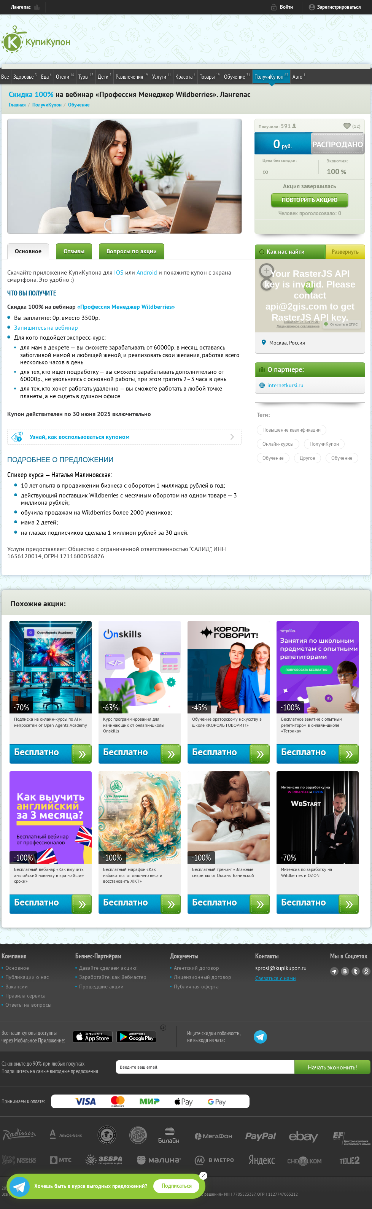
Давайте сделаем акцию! (108, 967)
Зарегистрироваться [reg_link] (339, 7)
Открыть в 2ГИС (344, 324)
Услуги (161, 76)
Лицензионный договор (202, 977)
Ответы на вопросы (28, 1004)
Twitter (355, 971)
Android (148, 272)
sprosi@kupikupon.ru (281, 968)
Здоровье (25, 76)
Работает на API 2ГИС (302, 322)
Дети (104, 76)
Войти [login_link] (286, 7)
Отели (65, 76)
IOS (119, 272)
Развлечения (132, 76)
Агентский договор (196, 967)
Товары (210, 76)
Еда (46, 76)
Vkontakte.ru (345, 971)
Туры (86, 76)
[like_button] (347, 126)
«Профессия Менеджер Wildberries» (126, 307)
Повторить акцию (309, 200)
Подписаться (177, 1185)
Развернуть (345, 251)
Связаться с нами (275, 978)
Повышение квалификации (291, 430)
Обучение (237, 76)
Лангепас (21, 7)
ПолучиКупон (271, 76)
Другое (307, 458)
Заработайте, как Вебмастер (112, 977)
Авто (299, 76)
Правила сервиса (25, 995)
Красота (185, 76)
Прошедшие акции (101, 986)
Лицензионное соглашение (298, 326)
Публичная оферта (196, 986)
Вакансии (16, 986)
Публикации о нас (27, 977)
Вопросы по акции (132, 251)
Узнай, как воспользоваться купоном (80, 437)
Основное (28, 251)
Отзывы (74, 251)
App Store (93, 1037)
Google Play (136, 1037)
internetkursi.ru (285, 385)
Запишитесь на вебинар (46, 327)
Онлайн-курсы (278, 444)
